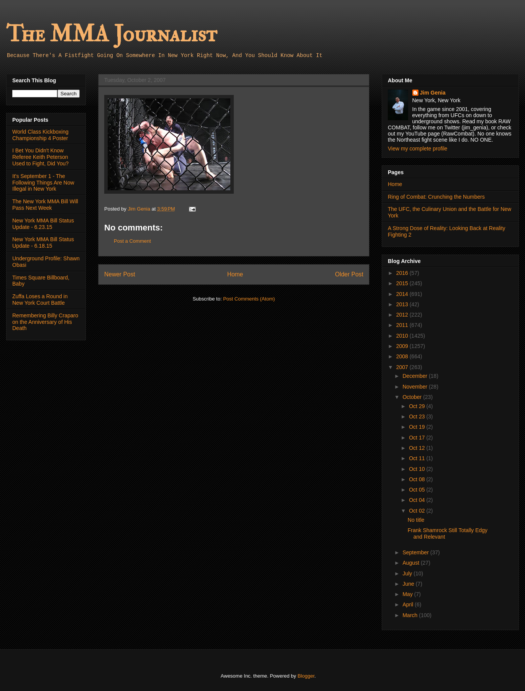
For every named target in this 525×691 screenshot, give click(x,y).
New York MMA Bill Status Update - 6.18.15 (43, 242)
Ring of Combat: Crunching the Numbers (436, 197)
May (408, 594)
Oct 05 (417, 490)
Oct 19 (417, 427)
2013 (403, 304)
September (416, 552)
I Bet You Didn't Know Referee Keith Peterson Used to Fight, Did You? (40, 157)
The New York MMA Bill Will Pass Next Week (45, 204)
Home (235, 274)
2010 (403, 336)
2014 (403, 294)
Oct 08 (417, 479)
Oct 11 (417, 458)
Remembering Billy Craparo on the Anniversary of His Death (45, 322)
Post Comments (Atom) (249, 299)
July (407, 573)
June (408, 584)
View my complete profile (417, 148)
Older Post (349, 274)
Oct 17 (417, 438)
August (411, 563)
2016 (403, 273)
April (408, 604)
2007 (403, 367)
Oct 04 (417, 500)
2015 (403, 283)
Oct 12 (417, 448)
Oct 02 (417, 511)
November (415, 387)
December (415, 376)
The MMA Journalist (111, 34)
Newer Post (119, 274)
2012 (403, 315)
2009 (403, 346)
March (410, 615)
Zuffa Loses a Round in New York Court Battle (40, 299)
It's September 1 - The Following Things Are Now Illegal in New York (43, 182)
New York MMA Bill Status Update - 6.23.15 (43, 223)
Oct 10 (417, 469)
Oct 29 (417, 406)
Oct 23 (417, 416)
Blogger (305, 676)
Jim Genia (433, 93)
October (412, 397)
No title (416, 520)
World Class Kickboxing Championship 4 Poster (40, 135)
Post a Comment (132, 241)
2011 (403, 325)
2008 (403, 356)
